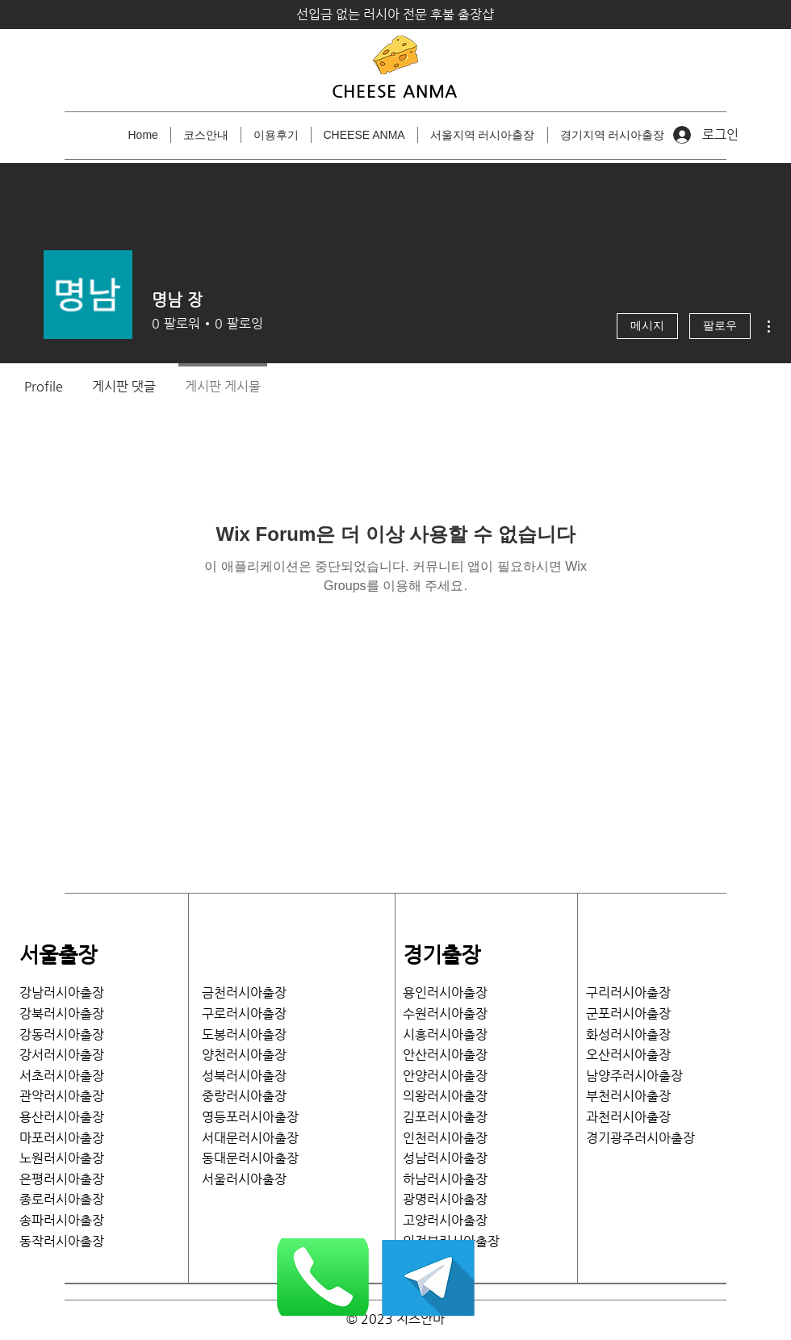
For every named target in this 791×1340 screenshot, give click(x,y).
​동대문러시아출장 (250, 1158)
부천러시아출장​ (628, 1095)
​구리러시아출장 (628, 992)
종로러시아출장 (61, 1199)
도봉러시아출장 (244, 1034)
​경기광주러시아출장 (640, 1137)
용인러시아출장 (445, 992)
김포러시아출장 (445, 1116)
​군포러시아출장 (628, 1013)
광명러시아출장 (445, 1199)
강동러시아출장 (61, 1034)
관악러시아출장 (61, 1095)
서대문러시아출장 (250, 1137)
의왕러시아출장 (445, 1095)
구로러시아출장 (244, 1013)
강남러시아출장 (61, 992)
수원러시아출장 (445, 1013)
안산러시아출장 (445, 1054)
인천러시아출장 (445, 1137)
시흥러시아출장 (445, 1034)
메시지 (647, 326)
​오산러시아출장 (628, 1054)
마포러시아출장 (61, 1137)
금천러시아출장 (244, 992)
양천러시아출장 (244, 1054)
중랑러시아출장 (244, 1095)
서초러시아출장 (61, 1075)
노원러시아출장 (61, 1158)
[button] (482, 135)
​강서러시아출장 (61, 1054)
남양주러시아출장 (634, 1075)
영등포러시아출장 (250, 1116)
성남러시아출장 (445, 1158)
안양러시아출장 (445, 1075)
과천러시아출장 (628, 1116)
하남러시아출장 (445, 1179)
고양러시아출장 (445, 1220)
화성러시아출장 (628, 1034)
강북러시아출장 (61, 1013)
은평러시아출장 (61, 1179)
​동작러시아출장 (61, 1241)
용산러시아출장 (61, 1116)
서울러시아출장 (250, 1179)
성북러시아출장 (244, 1075)
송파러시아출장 (61, 1220)
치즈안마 (420, 1318)
